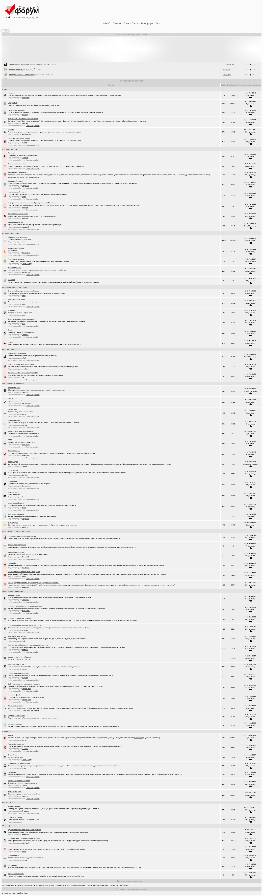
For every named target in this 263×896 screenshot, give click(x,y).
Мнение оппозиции (15, 222)
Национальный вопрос (17, 192)
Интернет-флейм (14, 695)
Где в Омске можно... (16, 110)
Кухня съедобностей (16, 503)
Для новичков (13, 855)
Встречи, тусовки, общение (19, 781)
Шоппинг (11, 280)
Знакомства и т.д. (15, 791)
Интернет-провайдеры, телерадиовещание (25, 606)
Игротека (11, 310)
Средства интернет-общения (19, 657)
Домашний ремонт (15, 706)
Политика (11, 153)
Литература (12, 409)
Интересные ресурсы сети (18, 673)
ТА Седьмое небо (229, 74)
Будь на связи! (14, 595)
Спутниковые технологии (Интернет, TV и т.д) (26, 625)
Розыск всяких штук (16, 664)
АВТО (10, 440)
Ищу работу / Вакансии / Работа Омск (23, 119)
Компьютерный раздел (17, 636)
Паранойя (12, 563)
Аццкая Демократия (16, 744)
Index (105, 23)
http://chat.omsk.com (15, 757)
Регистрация (147, 23)
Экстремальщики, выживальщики (21, 319)
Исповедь (12, 772)
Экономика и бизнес (16, 248)
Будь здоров (13, 522)
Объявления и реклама (17, 237)
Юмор (10, 342)
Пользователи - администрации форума (24, 838)
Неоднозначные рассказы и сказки (22, 536)
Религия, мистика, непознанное (20, 431)
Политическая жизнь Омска (19, 138)
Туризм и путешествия (17, 353)
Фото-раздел (13, 462)
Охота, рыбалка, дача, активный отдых (23, 291)
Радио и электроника (16, 715)
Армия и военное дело (17, 164)
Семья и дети (13, 492)
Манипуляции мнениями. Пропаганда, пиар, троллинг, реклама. (33, 582)
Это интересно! (14, 451)
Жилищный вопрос (15, 181)
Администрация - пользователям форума (24, 830)
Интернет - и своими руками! (19, 618)
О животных (13, 481)
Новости (11, 93)
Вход (158, 23)
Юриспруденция (14, 267)
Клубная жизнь (14, 806)
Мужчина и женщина (16, 514)
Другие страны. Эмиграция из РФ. (21, 364)
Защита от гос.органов (17, 172)
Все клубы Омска (15, 817)
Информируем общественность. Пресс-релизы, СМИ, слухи (32, 203)
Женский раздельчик (16, 552)
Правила (117, 23)
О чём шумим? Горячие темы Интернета (24, 572)
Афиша (11, 129)
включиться (138, 738)
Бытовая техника (15, 724)
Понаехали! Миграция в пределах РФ (23, 373)
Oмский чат (12, 755)
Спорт (10, 330)
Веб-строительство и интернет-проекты (24, 684)
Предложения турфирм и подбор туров (25, 74)
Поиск (126, 23)
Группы (135, 23)
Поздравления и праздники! (19, 763)
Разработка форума (16, 874)
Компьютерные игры (16, 299)
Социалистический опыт (18, 214)
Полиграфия (13, 470)
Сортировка (12, 865)
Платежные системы (16, 259)
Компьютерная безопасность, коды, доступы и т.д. (28, 645)
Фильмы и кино (14, 387)
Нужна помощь (14, 420)
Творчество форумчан (17, 545)
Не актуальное (14, 847)
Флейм (10, 735)
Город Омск (12, 103)
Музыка (11, 398)
